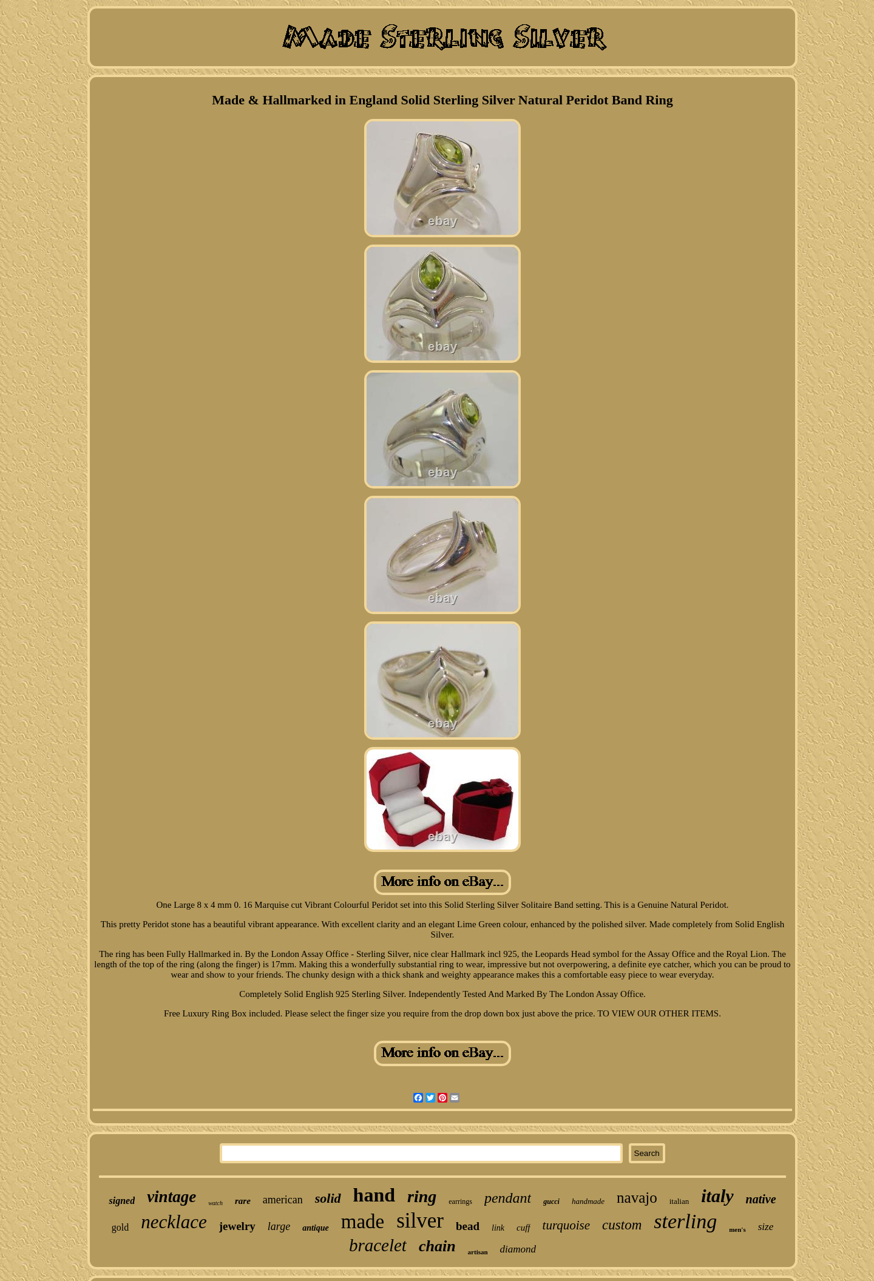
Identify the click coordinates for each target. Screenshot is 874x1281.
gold (120, 1227)
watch (215, 1203)
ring (421, 1196)
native (761, 1199)
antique (315, 1227)
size (766, 1226)
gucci (551, 1201)
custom (622, 1224)
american (283, 1200)
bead (467, 1226)
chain (437, 1246)
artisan (478, 1252)
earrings (460, 1201)
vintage (171, 1197)
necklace (173, 1221)
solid (328, 1198)
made (362, 1221)
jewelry (237, 1226)
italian (679, 1201)
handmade (588, 1201)
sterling (685, 1221)
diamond (518, 1249)
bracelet (378, 1245)
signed (122, 1200)
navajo (637, 1197)
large (279, 1226)
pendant (507, 1198)
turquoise (567, 1225)
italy (717, 1196)
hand (374, 1195)
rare (243, 1201)
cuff (523, 1227)
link (498, 1227)
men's (737, 1229)
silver (420, 1220)
